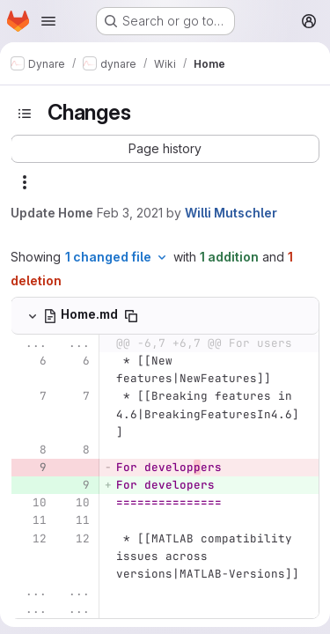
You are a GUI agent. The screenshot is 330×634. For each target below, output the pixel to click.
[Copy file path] (131, 316)
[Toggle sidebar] (25, 114)
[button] (165, 149)
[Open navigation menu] (48, 21)
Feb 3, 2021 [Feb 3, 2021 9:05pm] (130, 212)
